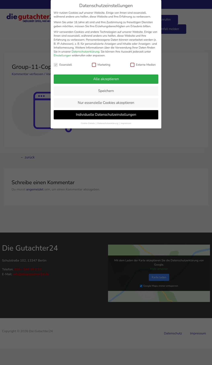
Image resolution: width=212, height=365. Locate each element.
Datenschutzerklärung (85, 52)
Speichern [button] (106, 90)
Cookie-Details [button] (88, 123)
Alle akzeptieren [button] (106, 79)
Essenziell (63, 65)
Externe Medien (143, 65)
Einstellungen (62, 55)
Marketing (101, 65)
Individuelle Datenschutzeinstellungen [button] (106, 114)
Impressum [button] (126, 123)
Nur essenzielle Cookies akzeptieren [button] (106, 102)
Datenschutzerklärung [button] (108, 123)
